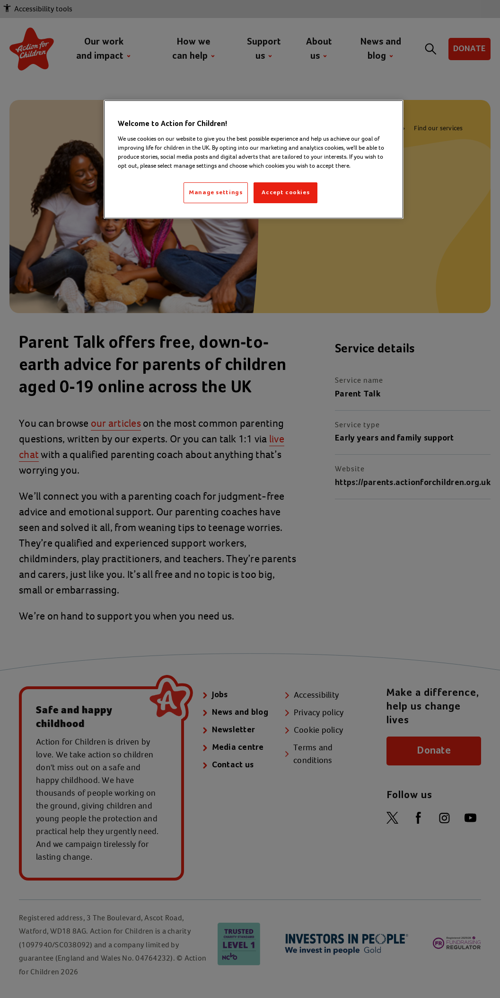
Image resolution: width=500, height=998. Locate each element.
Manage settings (216, 192)
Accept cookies (285, 192)
